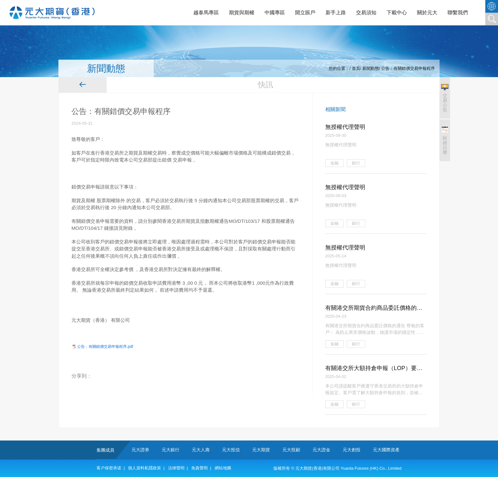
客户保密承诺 (109, 468)
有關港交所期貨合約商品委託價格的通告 (373, 308)
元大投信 (231, 449)
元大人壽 (201, 449)
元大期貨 (261, 449)
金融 (334, 163)
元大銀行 (170, 449)
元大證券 (140, 449)
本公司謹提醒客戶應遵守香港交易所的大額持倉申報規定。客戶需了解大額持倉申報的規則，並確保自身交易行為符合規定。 (374, 389)
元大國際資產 (386, 449)
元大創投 (351, 449)
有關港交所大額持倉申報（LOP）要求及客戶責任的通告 (373, 369)
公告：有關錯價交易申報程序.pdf (105, 346)
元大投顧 (291, 449)
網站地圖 (223, 468)
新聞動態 (370, 68)
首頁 (356, 68)
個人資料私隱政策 (144, 468)
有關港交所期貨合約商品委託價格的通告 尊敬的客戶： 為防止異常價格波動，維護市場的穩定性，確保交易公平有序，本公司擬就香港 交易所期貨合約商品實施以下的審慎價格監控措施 (374, 329)
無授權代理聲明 (345, 127)
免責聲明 (199, 468)
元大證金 (321, 449)
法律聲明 (176, 468)
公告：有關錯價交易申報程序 (408, 68)
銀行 (356, 163)
